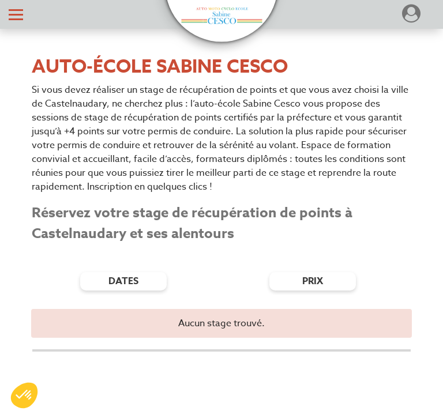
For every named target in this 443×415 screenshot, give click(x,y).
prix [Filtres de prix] (312, 281)
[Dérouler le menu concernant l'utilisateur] (411, 17)
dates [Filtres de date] (123, 281)
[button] (221, 16)
